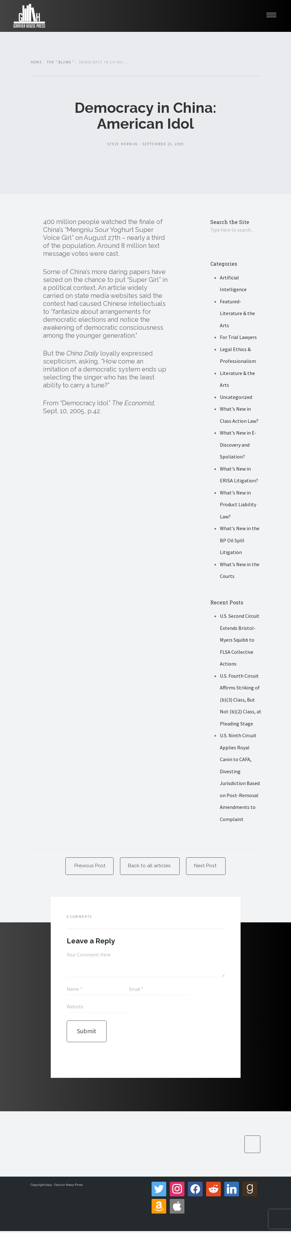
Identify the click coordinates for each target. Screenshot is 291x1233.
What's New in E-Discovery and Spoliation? (238, 445)
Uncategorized (236, 397)
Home (36, 62)
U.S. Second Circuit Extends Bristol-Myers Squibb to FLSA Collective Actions (239, 640)
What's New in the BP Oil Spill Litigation (239, 541)
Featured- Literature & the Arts (237, 314)
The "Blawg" (60, 62)
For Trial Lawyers (238, 338)
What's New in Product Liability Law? (238, 505)
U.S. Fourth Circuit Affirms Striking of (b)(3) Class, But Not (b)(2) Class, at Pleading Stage (240, 700)
